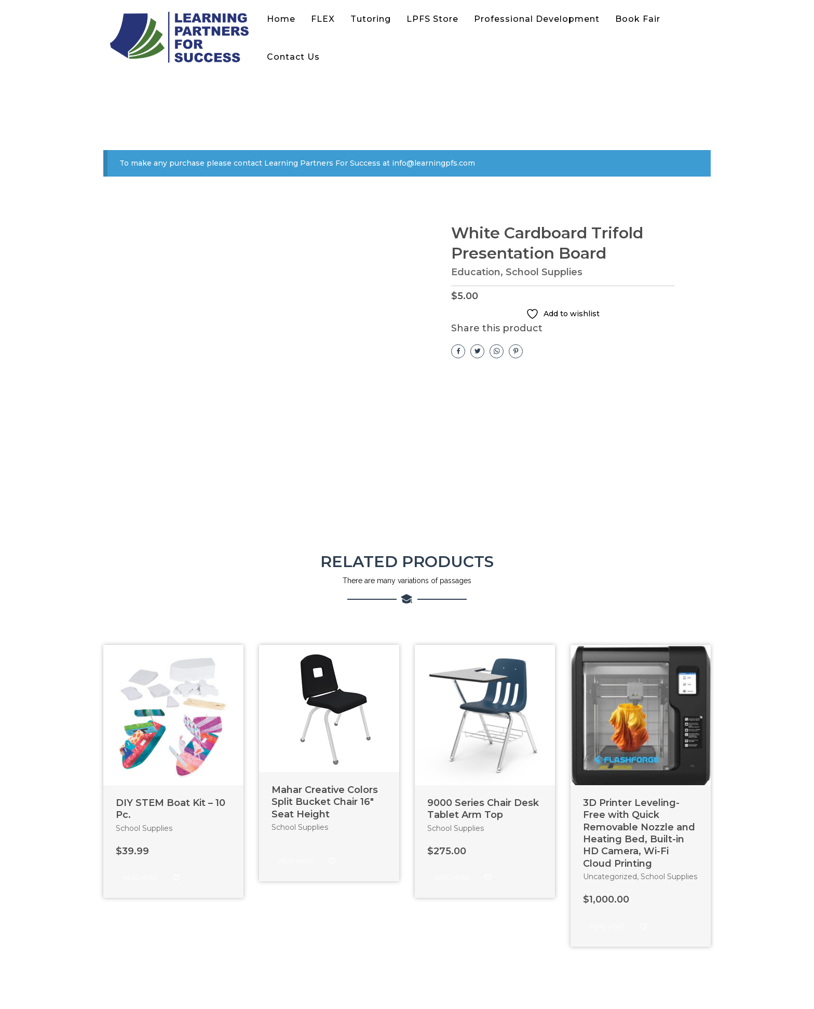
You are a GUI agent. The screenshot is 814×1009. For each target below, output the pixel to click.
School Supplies (544, 272)
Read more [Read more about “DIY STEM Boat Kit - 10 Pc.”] (140, 877)
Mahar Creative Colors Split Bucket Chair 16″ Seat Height (325, 802)
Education (475, 272)
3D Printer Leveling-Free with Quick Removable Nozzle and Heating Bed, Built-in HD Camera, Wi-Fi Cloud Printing (639, 833)
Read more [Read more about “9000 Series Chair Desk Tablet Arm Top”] (452, 877)
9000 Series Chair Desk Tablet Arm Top (483, 808)
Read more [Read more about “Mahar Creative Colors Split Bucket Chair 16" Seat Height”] (296, 861)
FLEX (323, 19)
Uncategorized (610, 876)
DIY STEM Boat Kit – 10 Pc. (170, 808)
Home (281, 19)
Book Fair (637, 19)
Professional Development (537, 19)
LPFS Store (432, 19)
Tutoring (370, 19)
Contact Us (293, 57)
